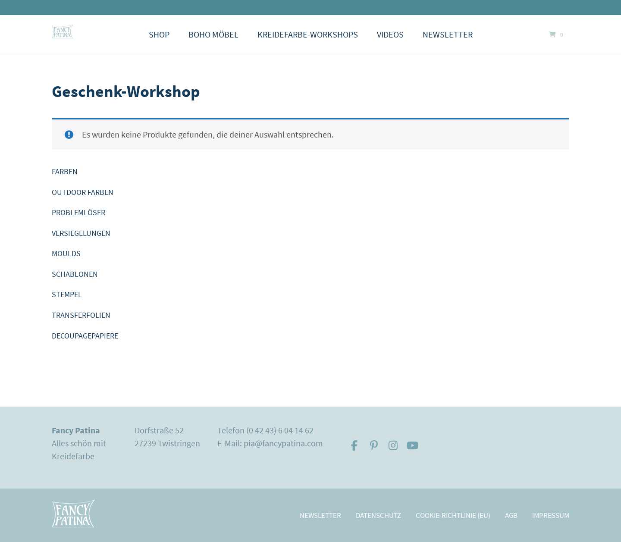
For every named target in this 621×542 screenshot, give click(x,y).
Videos (390, 34)
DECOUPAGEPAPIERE (85, 336)
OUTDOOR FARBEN (82, 192)
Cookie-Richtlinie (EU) (453, 515)
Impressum (550, 515)
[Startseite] (62, 31)
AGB (511, 515)
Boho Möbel (213, 34)
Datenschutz (378, 515)
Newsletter (448, 34)
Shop (159, 34)
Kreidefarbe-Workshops (307, 34)
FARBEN (65, 171)
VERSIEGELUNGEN (81, 233)
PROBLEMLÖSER (78, 212)
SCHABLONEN (75, 274)
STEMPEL (67, 294)
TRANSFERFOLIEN (81, 315)
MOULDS (66, 253)
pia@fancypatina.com (283, 443)
